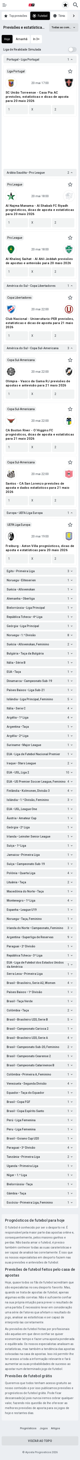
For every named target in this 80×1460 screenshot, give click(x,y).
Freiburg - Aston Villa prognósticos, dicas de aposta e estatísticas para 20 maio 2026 (40, 548)
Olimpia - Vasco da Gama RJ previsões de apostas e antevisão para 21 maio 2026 (38, 383)
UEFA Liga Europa (18, 524)
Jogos (44, 1428)
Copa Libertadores (19, 297)
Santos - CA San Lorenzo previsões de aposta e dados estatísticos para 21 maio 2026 (37, 488)
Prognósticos (28, 1428)
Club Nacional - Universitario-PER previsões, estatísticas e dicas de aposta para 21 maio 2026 (40, 323)
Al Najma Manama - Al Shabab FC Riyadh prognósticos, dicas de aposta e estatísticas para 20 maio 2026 (40, 210)
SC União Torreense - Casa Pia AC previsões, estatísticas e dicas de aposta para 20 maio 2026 (37, 97)
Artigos (55, 1428)
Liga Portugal (16, 71)
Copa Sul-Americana (21, 360)
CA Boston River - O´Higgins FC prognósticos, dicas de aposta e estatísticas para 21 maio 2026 (40, 434)
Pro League (14, 184)
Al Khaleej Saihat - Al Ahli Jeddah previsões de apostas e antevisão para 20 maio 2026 (39, 261)
